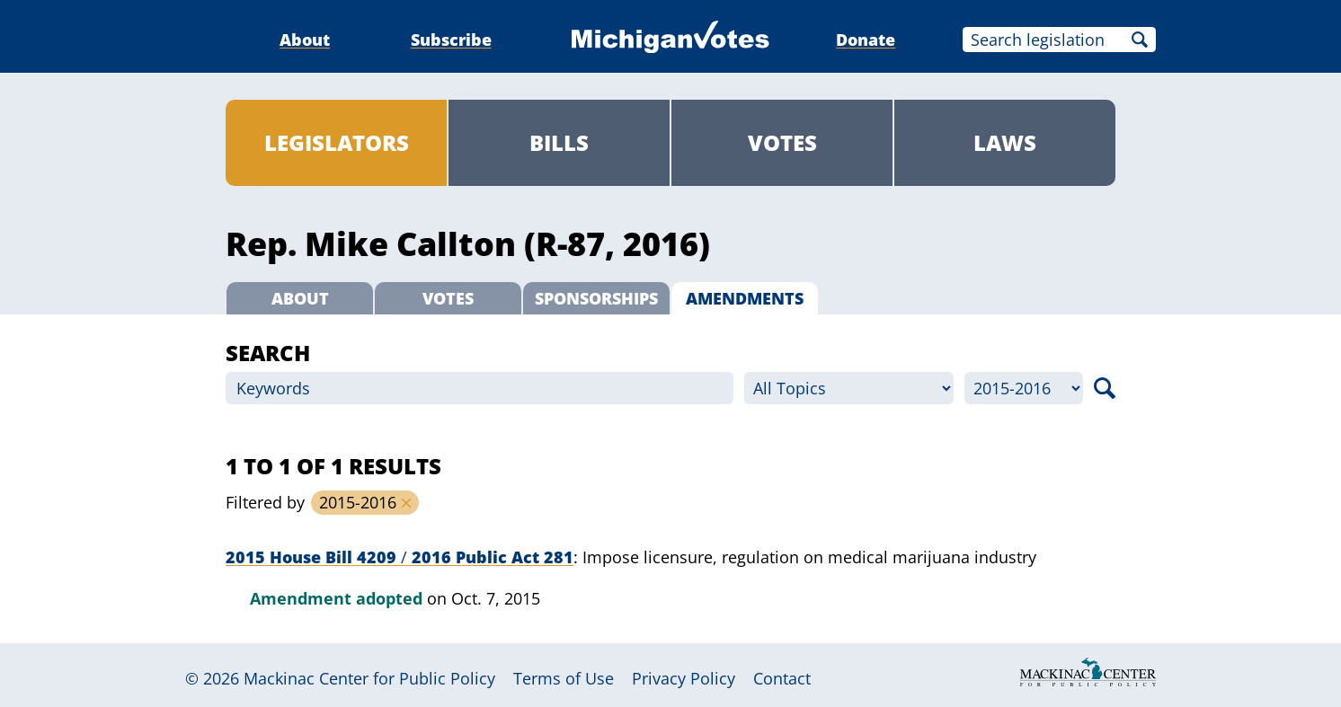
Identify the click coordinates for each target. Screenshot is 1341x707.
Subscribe (451, 39)
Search (1139, 39)
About (305, 39)
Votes (782, 142)
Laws (1004, 142)
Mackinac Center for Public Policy (369, 678)
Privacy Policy (683, 678)
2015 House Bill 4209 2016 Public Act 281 (399, 557)
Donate (865, 39)
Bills (559, 142)
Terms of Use (563, 678)
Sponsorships (596, 298)
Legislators (336, 142)
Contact (782, 678)
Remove (406, 503)
